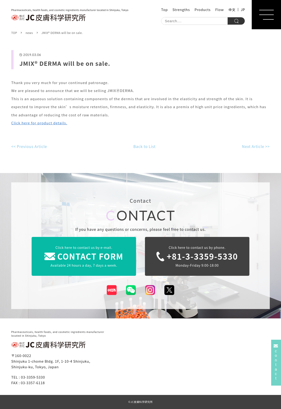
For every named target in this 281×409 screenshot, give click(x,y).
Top (164, 9)
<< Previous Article (29, 146)
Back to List (144, 146)
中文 (232, 9)
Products (203, 9)
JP (243, 9)
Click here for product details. (39, 122)
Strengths (181, 9)
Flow (219, 9)
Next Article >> (256, 146)
